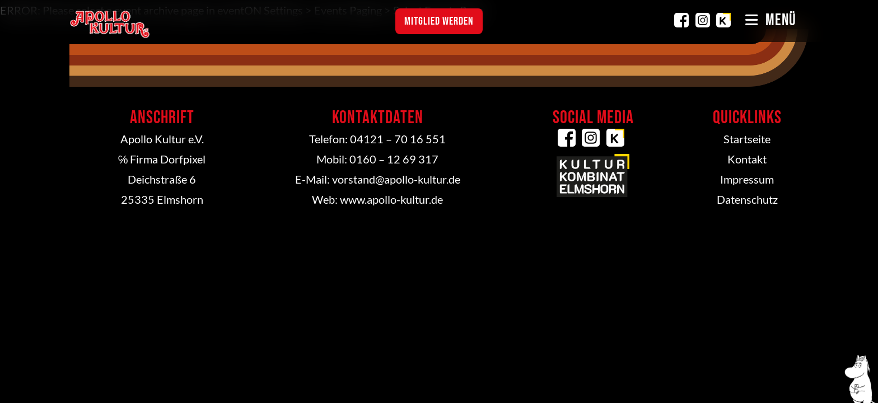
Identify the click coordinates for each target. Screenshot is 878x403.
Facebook (681, 20)
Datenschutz (747, 199)
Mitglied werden (439, 21)
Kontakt (747, 159)
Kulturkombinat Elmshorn (723, 20)
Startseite (746, 139)
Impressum (747, 179)
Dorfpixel (183, 159)
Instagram (702, 20)
